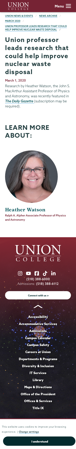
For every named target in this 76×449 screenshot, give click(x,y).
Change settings (29, 431)
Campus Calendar (38, 338)
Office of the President (38, 394)
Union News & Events (19, 15)
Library (38, 380)
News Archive (48, 15)
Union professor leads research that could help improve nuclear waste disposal (36, 28)
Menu (63, 6)
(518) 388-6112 (47, 284)
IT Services (38, 373)
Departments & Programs (38, 359)
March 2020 (12, 20)
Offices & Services (38, 401)
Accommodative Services (38, 324)
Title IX (38, 408)
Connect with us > (38, 295)
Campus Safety (38, 345)
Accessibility (38, 317)
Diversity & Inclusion (38, 366)
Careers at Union (38, 352)
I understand (39, 441)
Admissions (38, 331)
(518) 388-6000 (38, 279)
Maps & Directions (38, 387)
